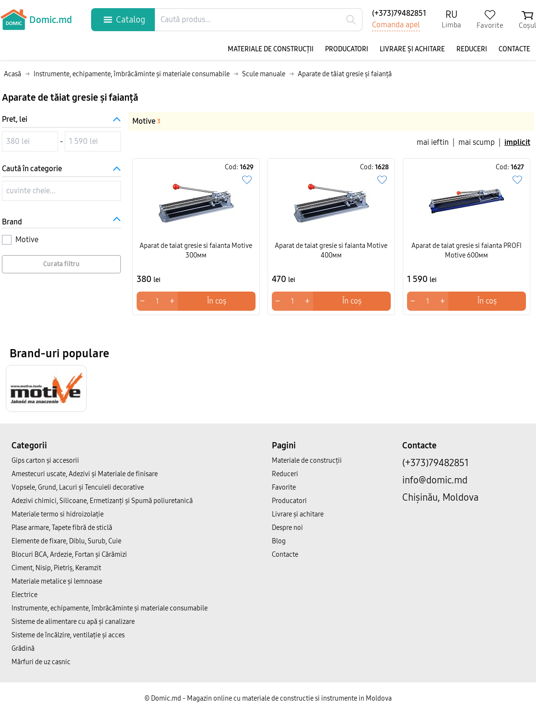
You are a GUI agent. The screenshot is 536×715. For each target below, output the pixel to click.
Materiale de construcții (271, 49)
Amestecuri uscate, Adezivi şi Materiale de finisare (85, 474)
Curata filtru (61, 264)
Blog (279, 541)
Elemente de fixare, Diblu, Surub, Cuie (66, 541)
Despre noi (287, 528)
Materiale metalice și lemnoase (57, 581)
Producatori (346, 49)
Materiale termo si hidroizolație (58, 514)
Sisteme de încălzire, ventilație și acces (68, 635)
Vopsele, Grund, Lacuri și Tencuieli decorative (78, 487)
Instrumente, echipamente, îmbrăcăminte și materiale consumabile (110, 608)
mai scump (476, 142)
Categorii (29, 445)
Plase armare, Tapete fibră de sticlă (62, 528)
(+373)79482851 (399, 13)
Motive (146, 121)
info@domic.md (434, 480)
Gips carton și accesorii (45, 461)
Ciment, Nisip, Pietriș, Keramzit (56, 568)
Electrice (24, 595)
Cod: (239, 167)
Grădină (23, 649)
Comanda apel (396, 24)
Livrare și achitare (412, 49)
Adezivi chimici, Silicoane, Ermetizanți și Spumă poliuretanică (102, 501)
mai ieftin (433, 142)
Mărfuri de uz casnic (41, 662)
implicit (517, 142)
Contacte (514, 49)
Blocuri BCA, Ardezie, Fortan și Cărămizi (69, 555)
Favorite (284, 487)
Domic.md (36, 19)
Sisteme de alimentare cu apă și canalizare (73, 622)
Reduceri (471, 49)
